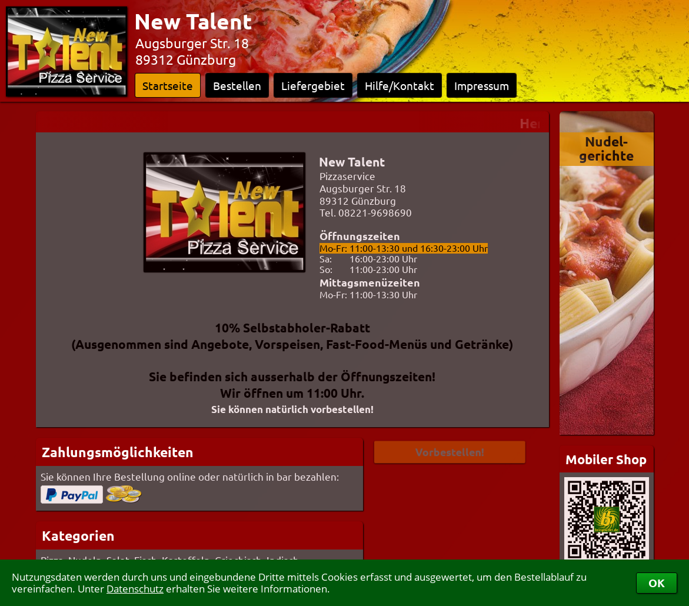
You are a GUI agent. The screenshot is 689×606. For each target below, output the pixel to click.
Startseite (167, 85)
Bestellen (237, 85)
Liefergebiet (313, 85)
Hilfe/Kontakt (399, 85)
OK (656, 582)
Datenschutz (135, 588)
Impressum (481, 85)
